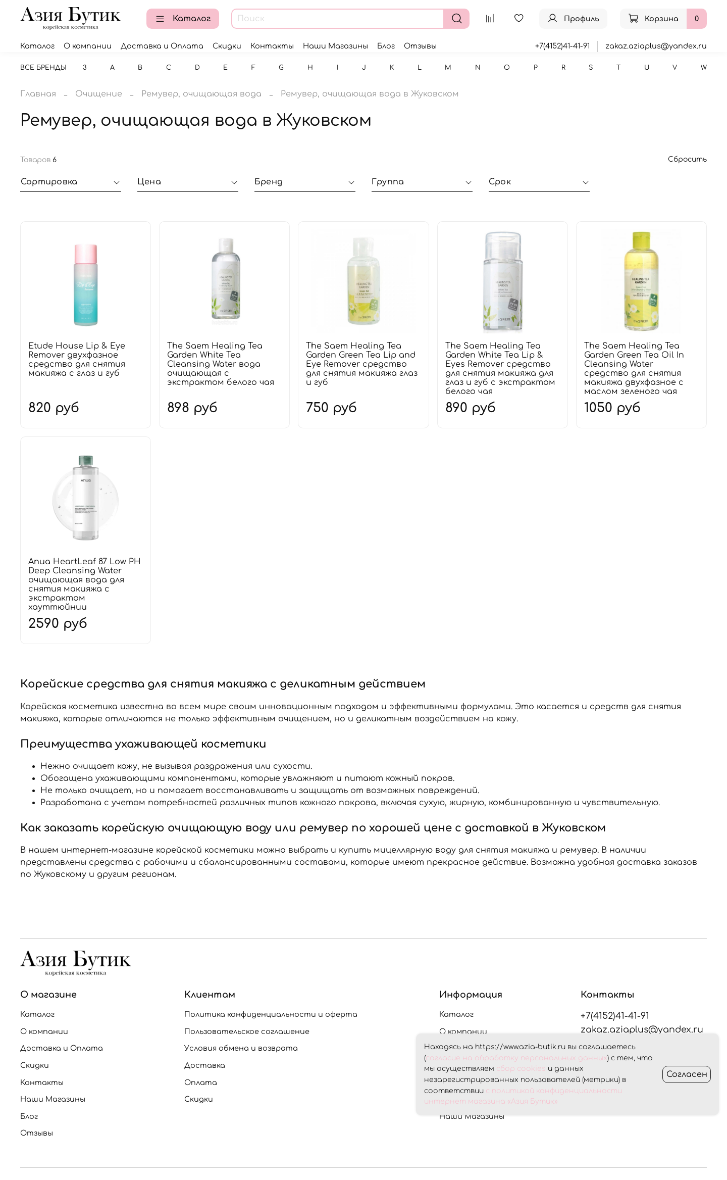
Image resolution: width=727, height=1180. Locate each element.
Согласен (686, 1074)
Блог (386, 46)
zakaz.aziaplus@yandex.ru (656, 46)
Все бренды (43, 67)
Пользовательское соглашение (246, 1031)
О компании (88, 46)
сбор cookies (521, 1068)
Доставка (204, 1065)
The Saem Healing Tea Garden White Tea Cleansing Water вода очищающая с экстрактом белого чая (220, 364)
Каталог (183, 19)
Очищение (98, 94)
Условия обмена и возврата (241, 1048)
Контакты (272, 46)
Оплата (200, 1082)
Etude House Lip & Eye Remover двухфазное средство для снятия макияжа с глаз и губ (76, 359)
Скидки (227, 46)
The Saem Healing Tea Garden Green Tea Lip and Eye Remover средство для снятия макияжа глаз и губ (362, 364)
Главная (38, 94)
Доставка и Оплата (162, 46)
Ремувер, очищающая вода (201, 94)
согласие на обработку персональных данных (516, 1058)
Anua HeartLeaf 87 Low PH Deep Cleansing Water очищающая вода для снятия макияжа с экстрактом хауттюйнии (84, 584)
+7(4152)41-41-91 (562, 46)
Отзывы (420, 46)
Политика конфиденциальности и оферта (270, 1014)
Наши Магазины (335, 46)
